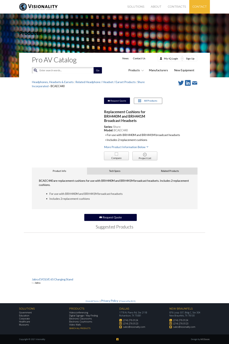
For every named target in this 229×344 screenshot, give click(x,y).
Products (135, 70)
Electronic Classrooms (80, 318)
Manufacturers (158, 70)
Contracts (177, 6)
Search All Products (79, 328)
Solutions (135, 6)
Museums (24, 324)
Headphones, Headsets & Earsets (53, 82)
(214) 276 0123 (130, 323)
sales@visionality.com (134, 326)
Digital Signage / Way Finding (83, 315)
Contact (199, 6)
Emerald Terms (92, 301)
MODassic (205, 339)
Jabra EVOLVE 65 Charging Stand (52, 279)
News (125, 58)
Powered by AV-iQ (127, 301)
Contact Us (139, 58)
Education (24, 315)
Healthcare (24, 321)
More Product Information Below (126, 147)
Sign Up (190, 58)
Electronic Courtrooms (80, 321)
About (156, 6)
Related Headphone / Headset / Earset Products (105, 82)
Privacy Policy (109, 300)
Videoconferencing (78, 312)
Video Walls (75, 324)
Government (25, 312)
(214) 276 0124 (130, 320)
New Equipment (184, 70)
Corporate (24, 318)
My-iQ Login (171, 58)
